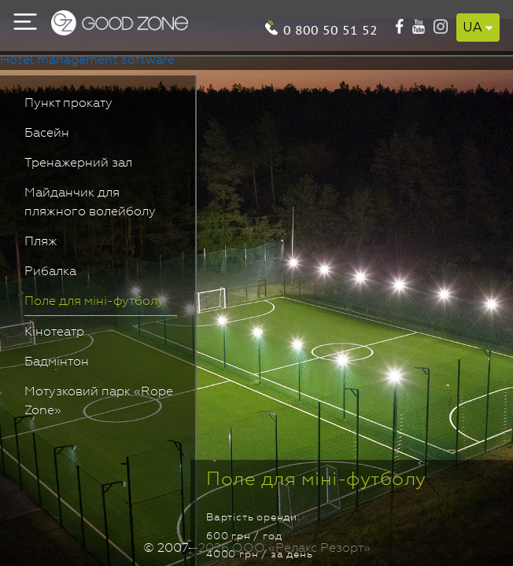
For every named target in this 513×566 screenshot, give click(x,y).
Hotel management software (87, 60)
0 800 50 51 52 (448, 24)
